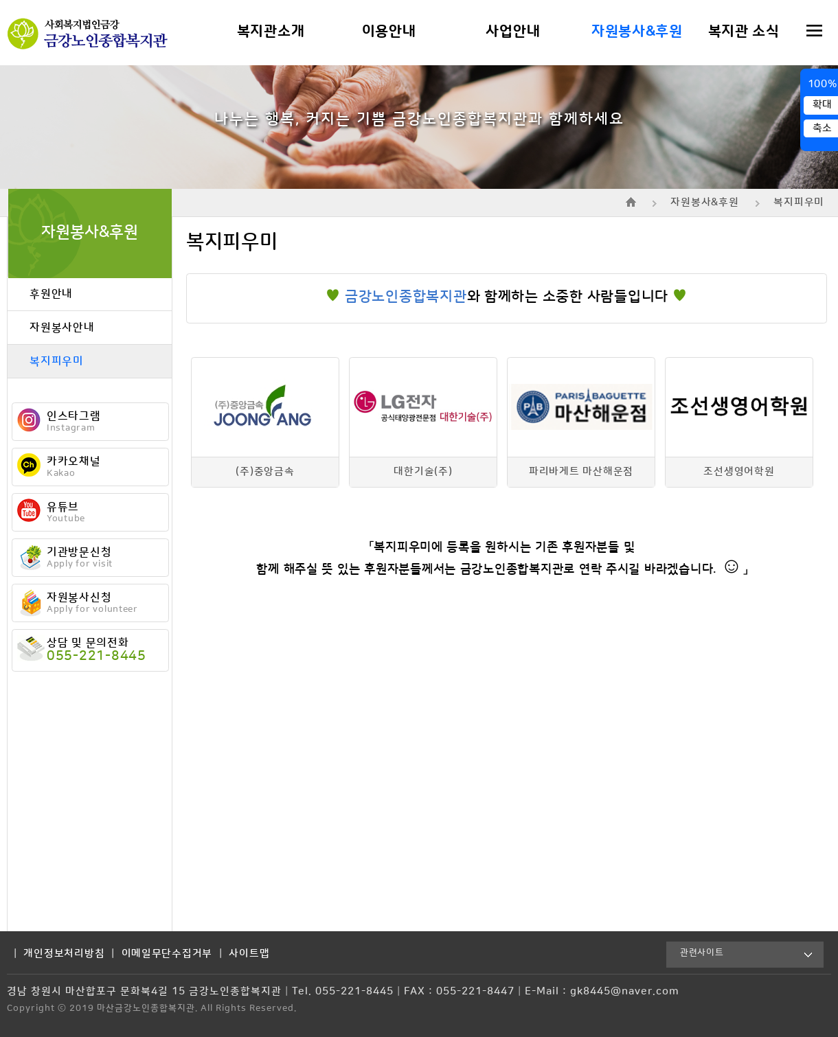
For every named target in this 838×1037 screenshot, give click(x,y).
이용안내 (389, 31)
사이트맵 (249, 953)
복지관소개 (271, 31)
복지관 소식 (744, 31)
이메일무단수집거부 (167, 953)
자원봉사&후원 (637, 31)
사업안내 (513, 31)
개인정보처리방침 (63, 953)
